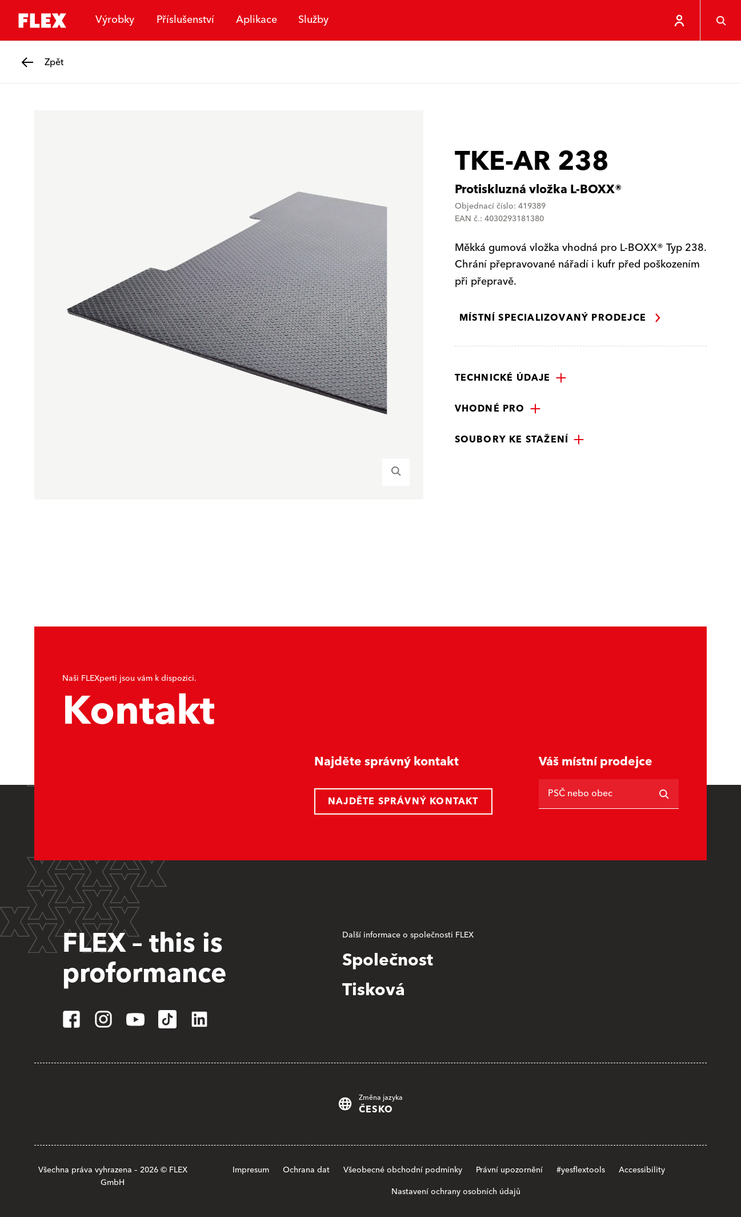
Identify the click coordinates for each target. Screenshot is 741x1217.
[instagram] (103, 1019)
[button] (511, 378)
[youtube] (135, 1019)
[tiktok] (167, 1019)
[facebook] (71, 1019)
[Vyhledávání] (664, 794)
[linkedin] (199, 1019)
